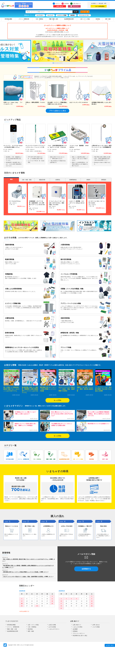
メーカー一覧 (85, 11)
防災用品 (98, 19)
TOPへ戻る (110, 645)
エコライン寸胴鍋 (61, 15)
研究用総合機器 (8, 19)
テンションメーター (84, 15)
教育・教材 (108, 19)
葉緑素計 (72, 15)
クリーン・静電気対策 (24, 19)
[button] (113, 51)
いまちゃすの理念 (77, 627)
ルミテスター (40, 15)
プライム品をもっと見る (57, 111)
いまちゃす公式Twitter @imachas (5, 645)
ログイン (57, 3)
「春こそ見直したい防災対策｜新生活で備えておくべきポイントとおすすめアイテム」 (25, 559)
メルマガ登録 (96, 627)
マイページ (75, 6)
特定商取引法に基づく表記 (80, 635)
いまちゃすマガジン (54, 629)
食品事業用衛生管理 (69, 19)
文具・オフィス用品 (85, 19)
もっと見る (57, 400)
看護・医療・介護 (53, 19)
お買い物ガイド (77, 3)
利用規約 (75, 631)
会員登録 (66, 3)
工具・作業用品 (39, 19)
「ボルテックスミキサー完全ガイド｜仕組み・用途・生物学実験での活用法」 (23, 576)
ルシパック (50, 15)
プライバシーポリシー (79, 633)
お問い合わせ (59, 6)
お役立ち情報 (52, 624)
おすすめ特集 (52, 627)
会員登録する (86, 569)
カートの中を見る (98, 6)
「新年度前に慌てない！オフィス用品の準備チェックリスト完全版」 (20, 572)
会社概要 (75, 629)
